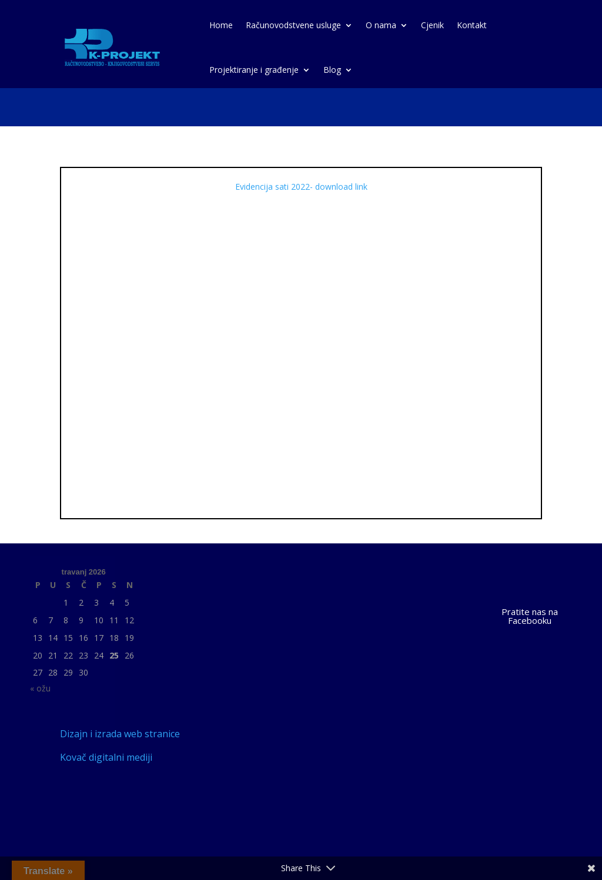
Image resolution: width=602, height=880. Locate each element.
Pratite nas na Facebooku (529, 616)
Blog (332, 69)
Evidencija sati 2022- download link (301, 186)
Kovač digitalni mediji (106, 757)
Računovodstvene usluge (293, 25)
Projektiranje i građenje (254, 69)
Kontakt (472, 25)
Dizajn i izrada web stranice (120, 733)
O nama (381, 25)
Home (221, 25)
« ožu (40, 688)
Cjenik (432, 25)
